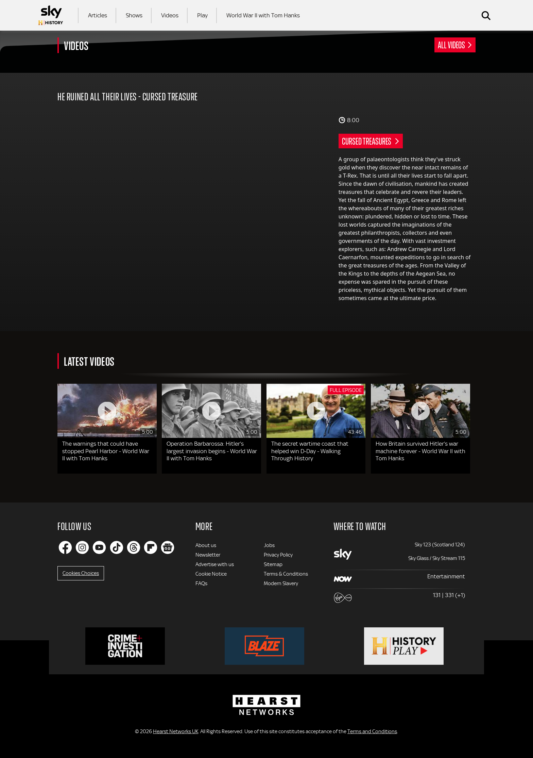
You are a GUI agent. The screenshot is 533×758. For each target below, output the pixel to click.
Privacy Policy (278, 555)
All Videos (451, 44)
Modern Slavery (281, 583)
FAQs (201, 583)
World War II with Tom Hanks (263, 15)
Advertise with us (214, 564)
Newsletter (207, 555)
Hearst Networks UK (175, 731)
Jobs (269, 545)
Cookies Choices (81, 573)
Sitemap (273, 564)
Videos (169, 15)
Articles (97, 15)
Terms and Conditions (372, 731)
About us (205, 545)
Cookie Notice (211, 574)
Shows (134, 15)
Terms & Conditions (286, 574)
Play (202, 15)
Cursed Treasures (367, 141)
